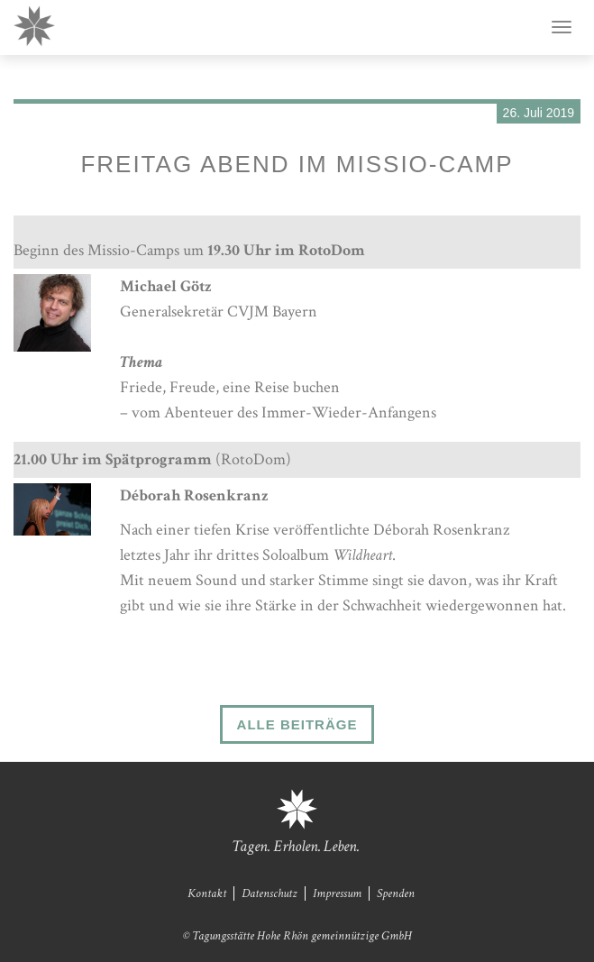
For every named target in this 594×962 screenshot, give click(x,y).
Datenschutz (269, 893)
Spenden (396, 893)
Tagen (250, 846)
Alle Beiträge (297, 724)
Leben (340, 846)
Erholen (295, 846)
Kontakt (206, 893)
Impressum (337, 893)
